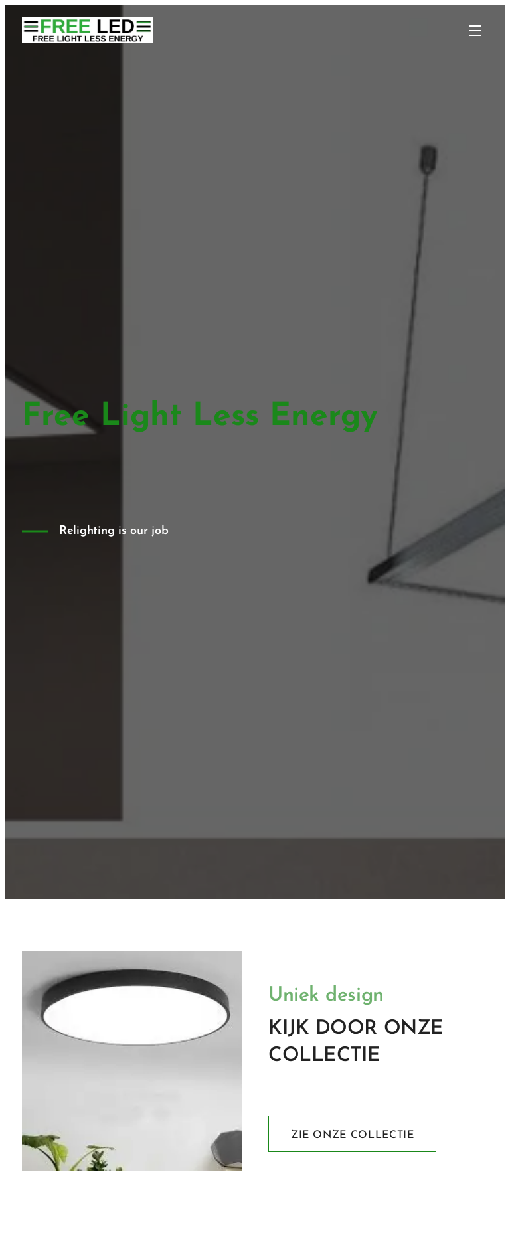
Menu (475, 30)
